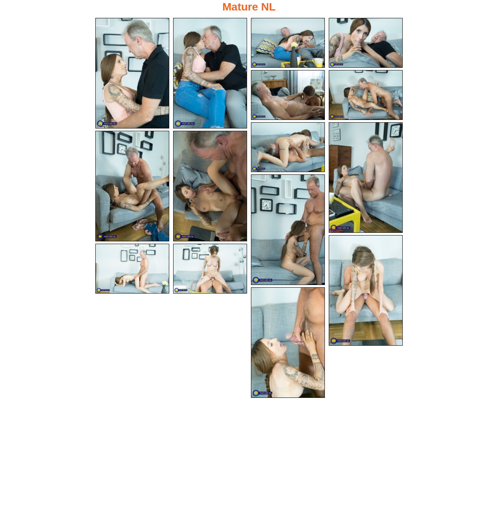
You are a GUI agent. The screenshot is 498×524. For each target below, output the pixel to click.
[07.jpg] (288, 147)
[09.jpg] (132, 186)
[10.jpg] (210, 186)
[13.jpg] (132, 269)
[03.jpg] (288, 43)
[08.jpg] (366, 177)
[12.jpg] (366, 291)
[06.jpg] (366, 95)
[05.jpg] (288, 95)
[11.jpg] (288, 229)
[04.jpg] (366, 43)
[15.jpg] (288, 343)
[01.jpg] (132, 73)
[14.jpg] (210, 269)
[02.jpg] (210, 73)
